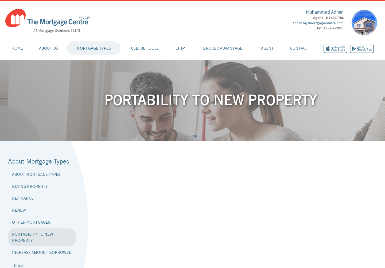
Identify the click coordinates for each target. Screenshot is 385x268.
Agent (267, 48)
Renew (19, 210)
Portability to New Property (32, 237)
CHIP (180, 48)
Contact (299, 48)
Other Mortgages (31, 222)
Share (18, 265)
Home (17, 48)
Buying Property (30, 186)
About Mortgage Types (36, 174)
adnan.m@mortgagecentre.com (318, 23)
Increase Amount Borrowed (42, 252)
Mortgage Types (94, 48)
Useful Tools (145, 48)
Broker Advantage (222, 48)
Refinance (23, 198)
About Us (48, 48)
